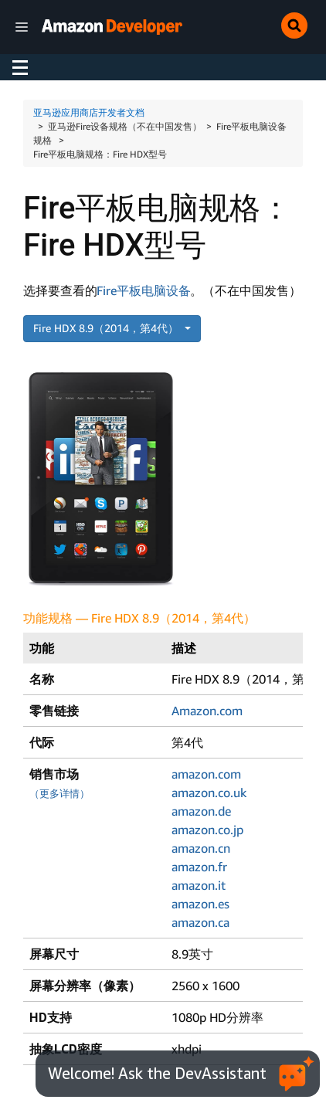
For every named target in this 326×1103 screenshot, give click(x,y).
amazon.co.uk (208, 792)
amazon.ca (200, 922)
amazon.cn (200, 848)
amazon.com (206, 774)
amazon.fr (199, 866)
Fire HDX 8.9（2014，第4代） (107, 327)
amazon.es (200, 903)
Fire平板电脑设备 (143, 290)
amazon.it (198, 885)
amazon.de (201, 811)
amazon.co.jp (207, 829)
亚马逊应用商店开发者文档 (88, 112)
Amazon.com (207, 710)
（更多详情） (59, 793)
